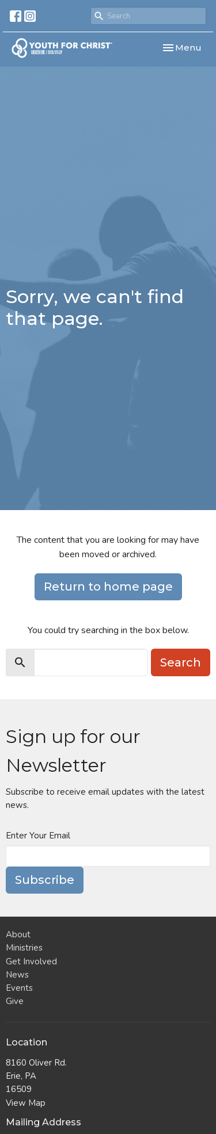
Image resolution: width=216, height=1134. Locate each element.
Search (180, 662)
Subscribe (44, 880)
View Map (26, 1103)
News (17, 974)
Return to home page (108, 586)
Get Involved (31, 961)
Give (15, 1001)
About (18, 934)
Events (19, 988)
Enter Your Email (38, 835)
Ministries (24, 947)
